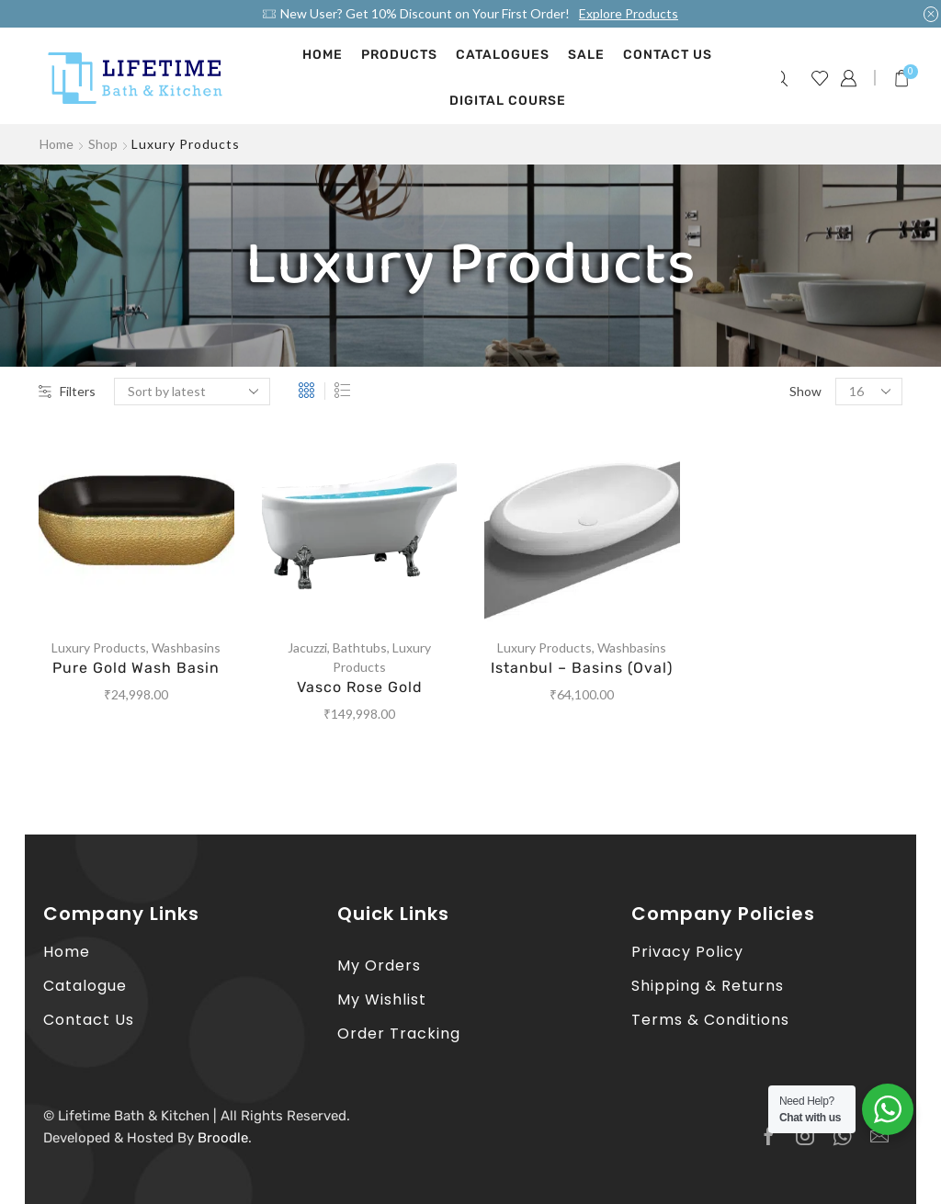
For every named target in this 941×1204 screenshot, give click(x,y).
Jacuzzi (307, 647)
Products (399, 54)
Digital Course (507, 100)
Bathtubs (360, 647)
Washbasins (186, 647)
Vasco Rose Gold (359, 687)
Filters (67, 391)
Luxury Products (98, 647)
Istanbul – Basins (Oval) (582, 667)
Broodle (223, 1138)
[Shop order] (192, 391)
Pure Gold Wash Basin (136, 667)
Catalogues (503, 54)
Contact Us (667, 54)
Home (322, 54)
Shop (103, 144)
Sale (586, 54)
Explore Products (628, 13)
